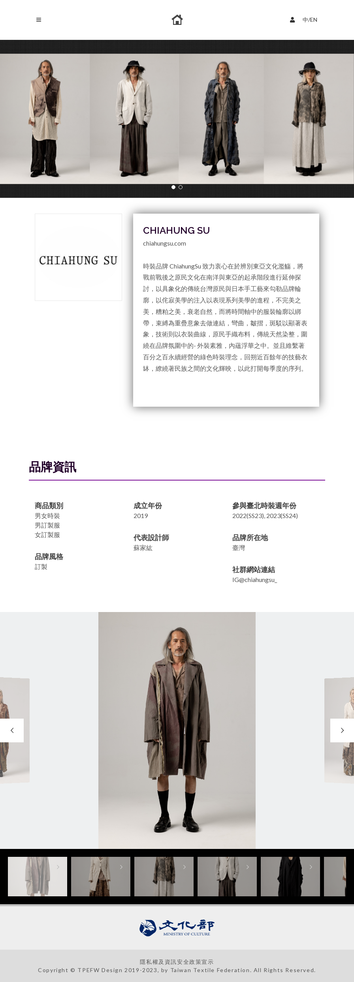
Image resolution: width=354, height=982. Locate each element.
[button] (173, 187)
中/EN (305, 18)
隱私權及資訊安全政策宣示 (177, 961)
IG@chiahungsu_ (254, 579)
